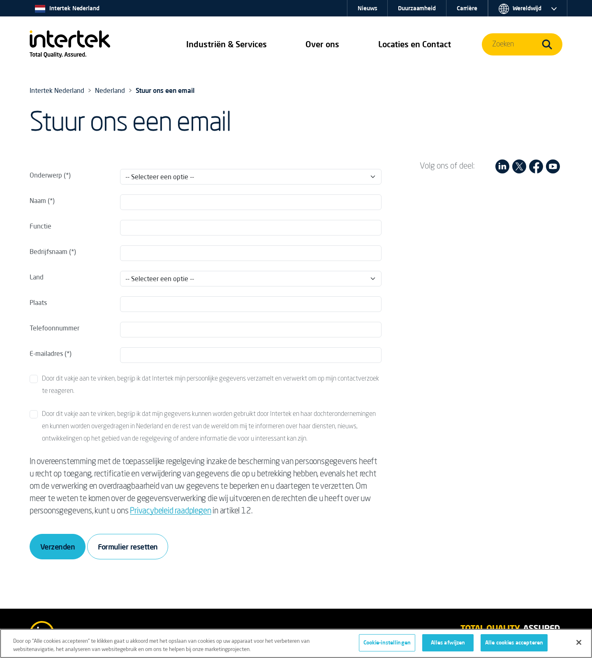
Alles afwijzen (448, 643)
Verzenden (57, 546)
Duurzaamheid (416, 8)
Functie (40, 226)
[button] (226, 44)
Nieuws (367, 8)
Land (37, 277)
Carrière (467, 8)
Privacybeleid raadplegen (170, 511)
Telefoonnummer (54, 328)
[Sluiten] (579, 643)
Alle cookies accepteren (514, 643)
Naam (38, 200)
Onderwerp (46, 175)
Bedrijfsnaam (48, 251)
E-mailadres (46, 353)
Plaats (38, 302)
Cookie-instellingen (387, 643)
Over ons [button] (322, 44)
